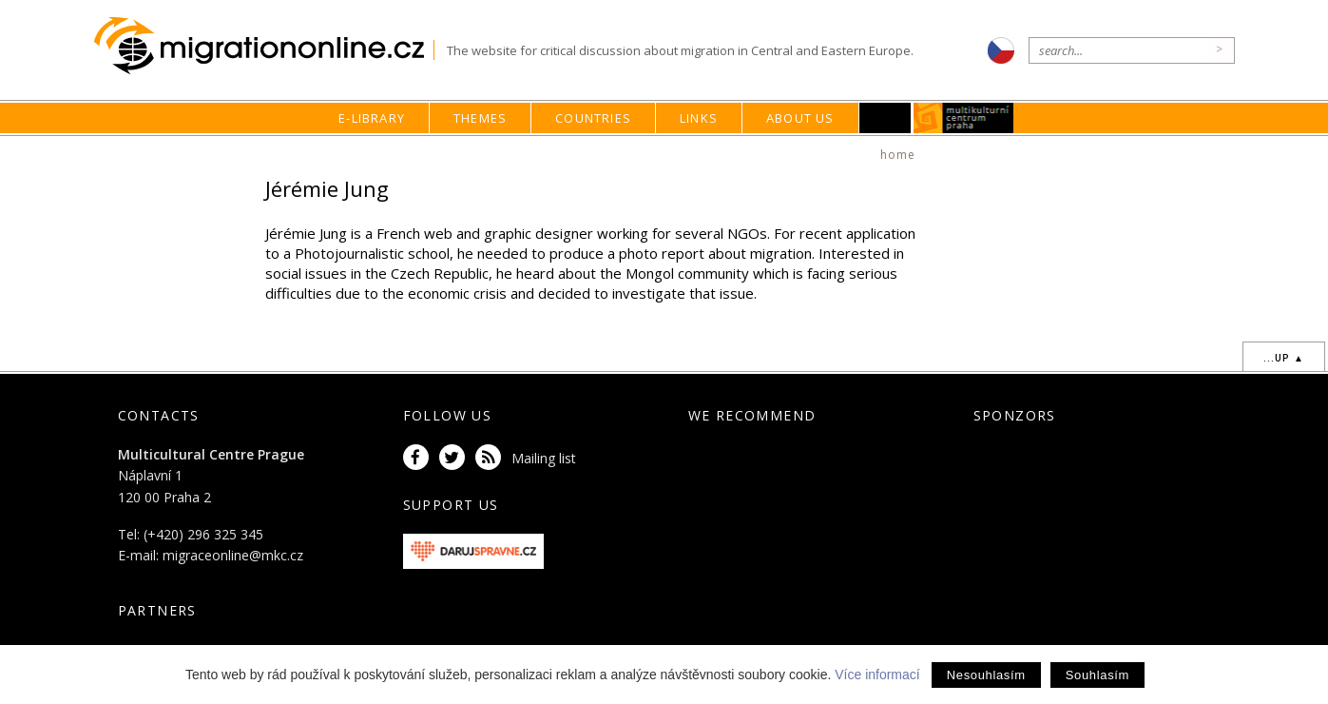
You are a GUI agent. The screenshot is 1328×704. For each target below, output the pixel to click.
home (898, 155)
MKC (963, 118)
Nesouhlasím (986, 675)
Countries (593, 118)
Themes (480, 118)
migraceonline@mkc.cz (233, 555)
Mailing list (543, 458)
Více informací (877, 674)
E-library (371, 118)
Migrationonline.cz (263, 46)
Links (699, 118)
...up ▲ (1283, 357)
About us (800, 118)
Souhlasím (1097, 675)
